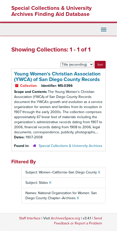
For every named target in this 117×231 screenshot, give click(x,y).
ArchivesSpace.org (65, 218)
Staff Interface (30, 218)
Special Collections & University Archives (70, 146)
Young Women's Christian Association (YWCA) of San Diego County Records (57, 77)
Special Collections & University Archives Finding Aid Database (51, 11)
